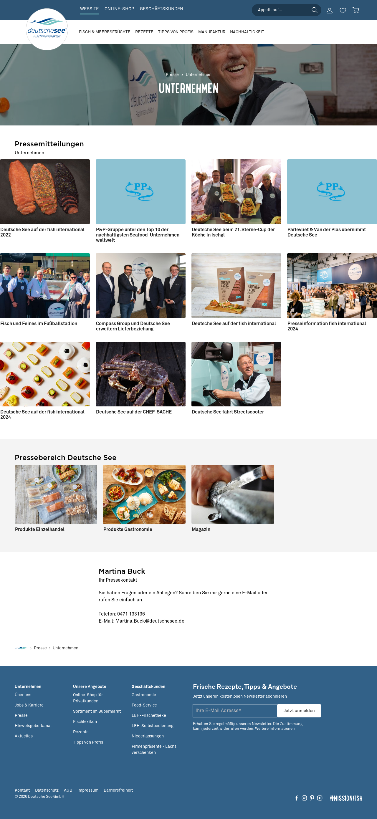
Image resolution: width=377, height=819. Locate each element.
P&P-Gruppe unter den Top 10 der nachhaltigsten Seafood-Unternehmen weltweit (137, 235)
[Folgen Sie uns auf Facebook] (296, 797)
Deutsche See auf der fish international (234, 323)
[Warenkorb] (355, 10)
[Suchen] (314, 10)
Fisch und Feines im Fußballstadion (38, 323)
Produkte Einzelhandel (40, 529)
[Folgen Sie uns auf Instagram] (304, 797)
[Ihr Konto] (329, 10)
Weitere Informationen (275, 729)
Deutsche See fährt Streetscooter (228, 412)
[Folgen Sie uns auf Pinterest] (312, 797)
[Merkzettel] (342, 10)
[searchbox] (286, 10)
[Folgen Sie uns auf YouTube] (319, 797)
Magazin (201, 529)
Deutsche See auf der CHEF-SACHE (134, 412)
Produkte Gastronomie (127, 529)
